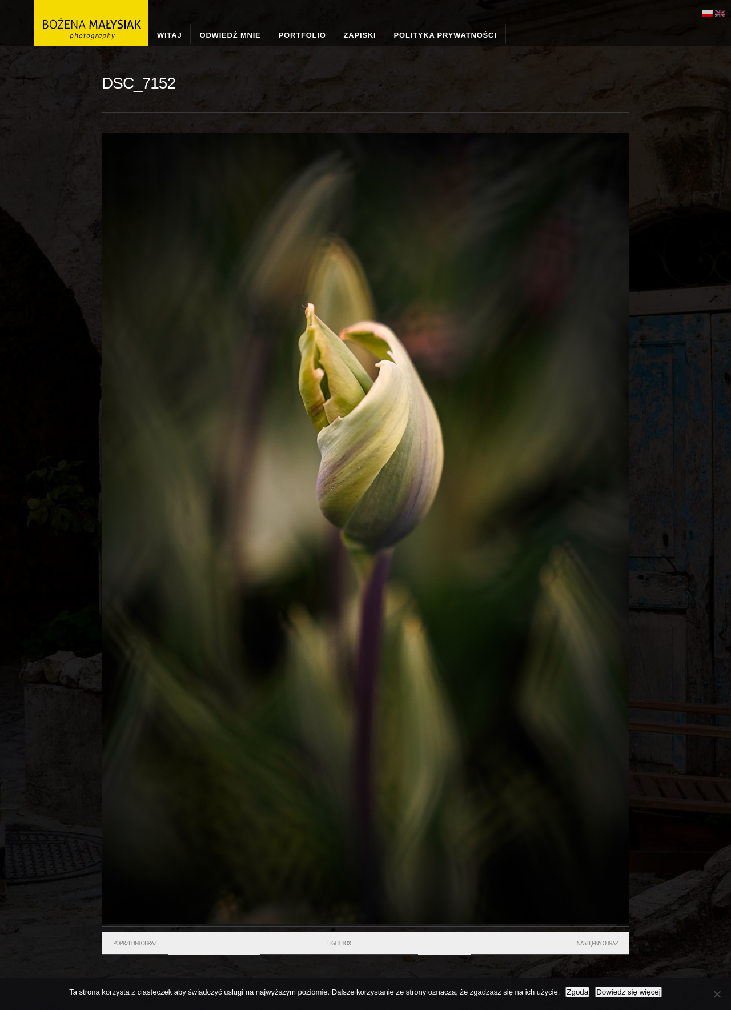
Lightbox (339, 943)
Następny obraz (597, 943)
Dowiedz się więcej (628, 992)
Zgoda (577, 992)
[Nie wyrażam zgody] (716, 994)
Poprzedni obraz (134, 943)
